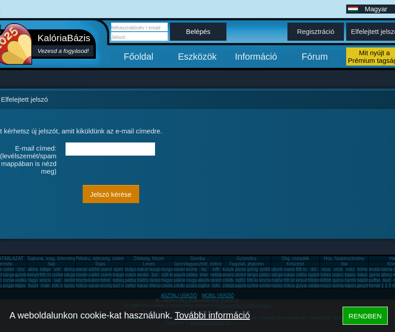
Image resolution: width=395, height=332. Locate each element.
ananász (231, 274)
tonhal (338, 285)
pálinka (181, 280)
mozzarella (331, 285)
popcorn (340, 274)
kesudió (303, 280)
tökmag (156, 285)
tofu (216, 285)
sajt (57, 280)
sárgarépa (74, 274)
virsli (338, 269)
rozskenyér (14, 280)
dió (313, 269)
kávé (362, 274)
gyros (374, 274)
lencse (45, 280)
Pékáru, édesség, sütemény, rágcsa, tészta (119, 258)
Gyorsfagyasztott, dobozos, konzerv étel (214, 263)
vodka (21, 280)
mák (45, 285)
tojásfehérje (319, 274)
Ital (344, 263)
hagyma (169, 280)
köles (325, 274)
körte (362, 269)
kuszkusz (231, 269)
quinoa (339, 280)
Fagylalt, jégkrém (246, 263)
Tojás (100, 263)
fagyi (33, 280)
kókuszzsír (86, 285)
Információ (256, 57)
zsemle (107, 269)
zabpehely (49, 269)
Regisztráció (315, 31)
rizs (20, 269)
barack (143, 285)
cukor (130, 274)
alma (33, 269)
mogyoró (194, 280)
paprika (181, 274)
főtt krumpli (294, 280)
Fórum (315, 57)
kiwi (204, 274)
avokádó (145, 274)
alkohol (205, 280)
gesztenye (367, 285)
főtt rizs (46, 274)
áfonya (388, 274)
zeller (130, 285)
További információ (212, 315)
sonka (265, 285)
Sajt (51, 263)
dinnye (70, 269)
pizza (240, 269)
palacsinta (269, 274)
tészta (82, 280)
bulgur (131, 269)
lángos (253, 274)
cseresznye (111, 274)
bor (155, 274)
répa (325, 269)
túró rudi (121, 285)
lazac (69, 285)
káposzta (353, 285)
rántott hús (245, 274)
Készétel (295, 263)
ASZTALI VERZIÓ (179, 295)
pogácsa (11, 285)
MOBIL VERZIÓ (218, 295)
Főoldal (139, 57)
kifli (216, 269)
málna (277, 280)
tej (204, 269)
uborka (278, 269)
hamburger (355, 280)
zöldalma (231, 285)
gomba (22, 274)
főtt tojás (304, 269)
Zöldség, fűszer (148, 258)
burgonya (158, 269)
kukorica (96, 280)
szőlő (264, 269)
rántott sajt (220, 280)
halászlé (279, 285)
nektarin (218, 274)
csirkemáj (61, 274)
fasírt (33, 285)
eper (118, 269)
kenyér (34, 274)
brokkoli (376, 269)
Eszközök (197, 57)
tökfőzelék (147, 280)
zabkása (194, 274)
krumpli (193, 269)
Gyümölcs (246, 258)
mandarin (292, 269)
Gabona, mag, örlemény (51, 258)
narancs (182, 269)
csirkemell (13, 269)
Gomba (197, 258)
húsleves (85, 274)
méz (350, 269)
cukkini (95, 274)
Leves (149, 263)
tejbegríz (121, 280)
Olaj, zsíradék (295, 258)
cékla (301, 274)
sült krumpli (172, 274)
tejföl (240, 280)
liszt (386, 280)
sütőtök (95, 269)
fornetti (376, 285)
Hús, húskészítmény (344, 258)
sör (57, 269)
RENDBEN (364, 316)
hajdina (364, 280)
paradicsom (87, 269)
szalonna (195, 285)
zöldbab (230, 280)
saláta (314, 285)
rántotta (157, 280)
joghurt (205, 285)
